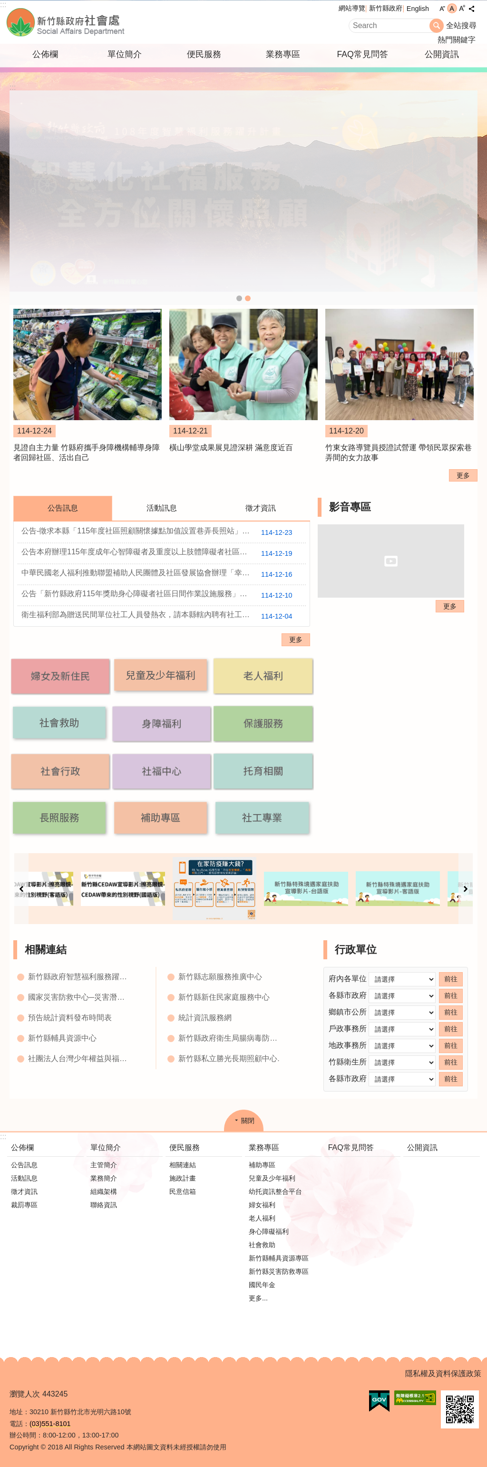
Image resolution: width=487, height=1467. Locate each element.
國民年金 (262, 1285)
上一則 (21, 888)
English (418, 8)
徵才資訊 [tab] (260, 508)
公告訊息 (24, 1165)
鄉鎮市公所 (348, 1012)
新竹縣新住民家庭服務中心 (224, 997)
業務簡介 (103, 1178)
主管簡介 (103, 1165)
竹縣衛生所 (348, 1062)
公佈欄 (45, 54)
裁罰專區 (24, 1205)
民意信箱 (182, 1191)
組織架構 (103, 1191)
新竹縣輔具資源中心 (62, 1038)
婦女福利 (262, 1205)
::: (3, 4)
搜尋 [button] (436, 26)
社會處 (239, 298)
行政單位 (356, 949)
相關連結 (46, 949)
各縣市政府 (348, 995)
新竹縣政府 (385, 8)
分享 (471, 8)
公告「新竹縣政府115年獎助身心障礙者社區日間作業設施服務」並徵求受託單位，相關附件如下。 (163, 595)
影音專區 (350, 507)
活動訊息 (24, 1178)
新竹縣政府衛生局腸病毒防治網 (230, 1038)
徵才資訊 (24, 1191)
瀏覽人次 (25, 1394)
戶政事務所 (348, 1028)
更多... (258, 1298)
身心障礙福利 (269, 1231)
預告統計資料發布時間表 (70, 1018)
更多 (463, 475)
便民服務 (204, 54)
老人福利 (262, 1218)
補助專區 (262, 1165)
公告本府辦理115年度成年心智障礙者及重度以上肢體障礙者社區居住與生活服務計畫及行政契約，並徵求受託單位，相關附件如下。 (163, 553)
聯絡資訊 (103, 1205)
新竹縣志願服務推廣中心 (220, 977)
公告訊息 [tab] (63, 508)
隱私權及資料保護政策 (443, 1373)
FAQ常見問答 (362, 54)
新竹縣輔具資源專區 (279, 1258)
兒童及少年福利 (272, 1178)
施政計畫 (182, 1178)
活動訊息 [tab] (161, 508)
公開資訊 (442, 54)
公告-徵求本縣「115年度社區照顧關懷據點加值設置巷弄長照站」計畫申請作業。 (160, 532)
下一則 (465, 888)
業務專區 (283, 54)
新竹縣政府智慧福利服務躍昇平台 (80, 977)
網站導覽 (352, 8)
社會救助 (262, 1245)
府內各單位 (348, 979)
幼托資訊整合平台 (275, 1191)
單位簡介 (124, 54)
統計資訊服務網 (205, 1018)
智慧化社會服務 (248, 298)
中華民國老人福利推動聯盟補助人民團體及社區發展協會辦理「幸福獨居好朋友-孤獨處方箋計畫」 (163, 574)
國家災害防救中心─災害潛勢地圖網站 (80, 997)
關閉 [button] (247, 1120)
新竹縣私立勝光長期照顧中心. (228, 1058)
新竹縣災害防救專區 (279, 1271)
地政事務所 (348, 1045)
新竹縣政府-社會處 (113, 22)
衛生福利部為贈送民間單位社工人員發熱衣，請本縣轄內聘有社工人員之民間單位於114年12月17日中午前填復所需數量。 (163, 616)
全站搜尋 (461, 25)
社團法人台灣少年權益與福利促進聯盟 (80, 1058)
